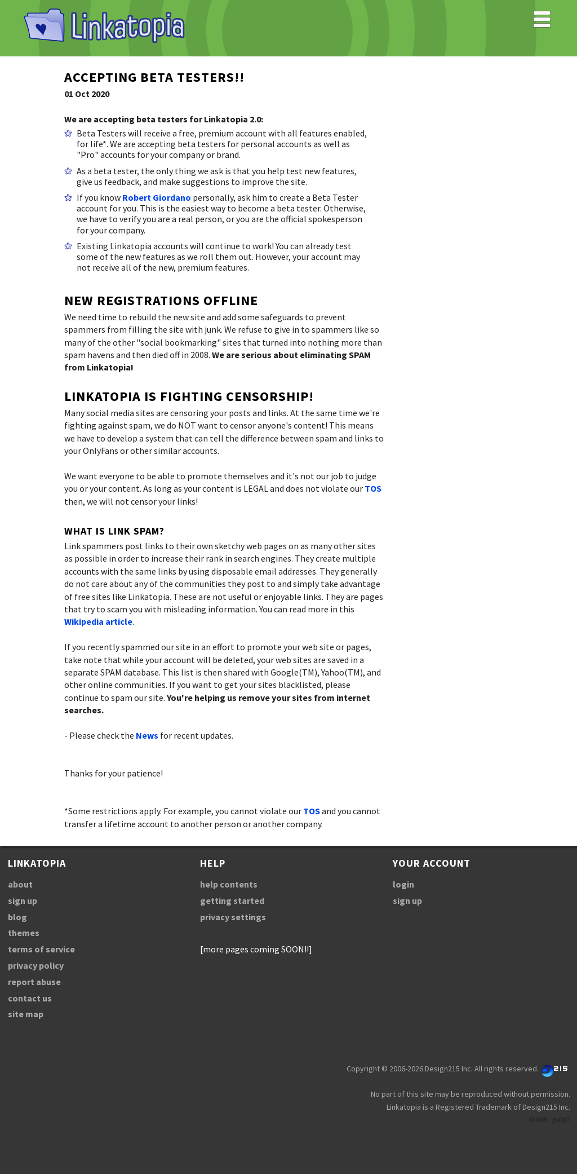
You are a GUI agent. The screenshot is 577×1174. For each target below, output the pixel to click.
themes (23, 932)
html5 (538, 1120)
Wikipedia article (98, 621)
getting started (232, 900)
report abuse (34, 981)
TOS (373, 488)
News (147, 735)
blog (17, 917)
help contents (229, 884)
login (403, 884)
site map (25, 1013)
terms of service (41, 949)
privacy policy (36, 965)
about (20, 884)
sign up (22, 900)
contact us (30, 998)
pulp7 (561, 1120)
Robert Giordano (156, 197)
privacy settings (233, 917)
